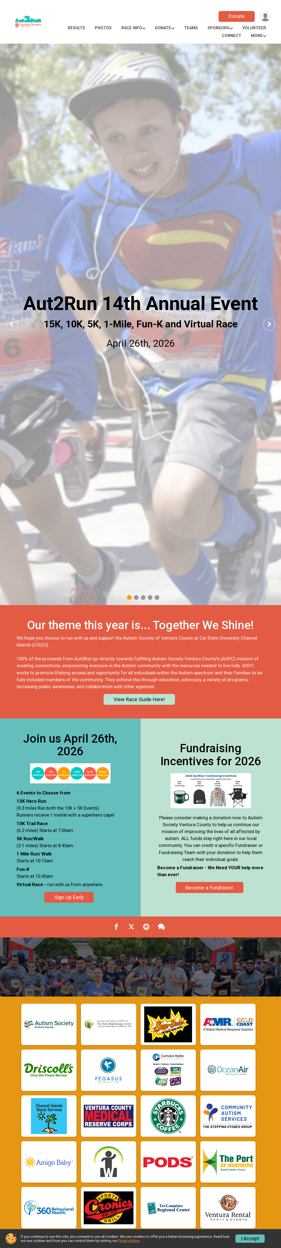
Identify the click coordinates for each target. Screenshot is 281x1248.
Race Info (131, 28)
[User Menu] (265, 16)
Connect (231, 35)
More (257, 35)
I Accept (250, 1238)
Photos (103, 28)
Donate (237, 16)
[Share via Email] (146, 926)
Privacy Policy (128, 1241)
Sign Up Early (69, 897)
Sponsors (218, 28)
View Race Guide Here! (139, 699)
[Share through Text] (161, 926)
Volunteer (254, 28)
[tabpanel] (140, 324)
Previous (16, 324)
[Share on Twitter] (131, 926)
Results (76, 28)
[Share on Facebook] (116, 926)
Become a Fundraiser (209, 888)
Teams (191, 28)
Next (273, 324)
